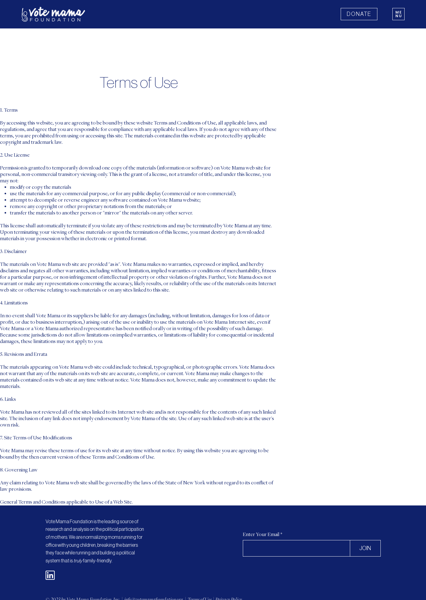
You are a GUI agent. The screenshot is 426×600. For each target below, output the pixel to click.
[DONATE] (359, 14)
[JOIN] (365, 548)
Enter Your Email (261, 535)
